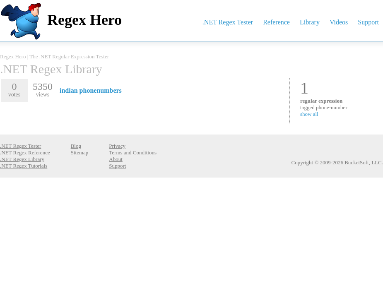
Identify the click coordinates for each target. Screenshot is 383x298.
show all (309, 114)
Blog (76, 146)
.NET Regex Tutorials (23, 166)
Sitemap (80, 152)
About (116, 159)
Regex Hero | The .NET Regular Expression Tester (54, 56)
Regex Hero (84, 20)
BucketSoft (356, 162)
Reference (276, 22)
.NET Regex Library (51, 69)
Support (368, 22)
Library (310, 22)
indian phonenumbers (91, 90)
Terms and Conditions (133, 152)
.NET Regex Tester (227, 22)
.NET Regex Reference (25, 152)
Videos (339, 22)
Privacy (117, 146)
